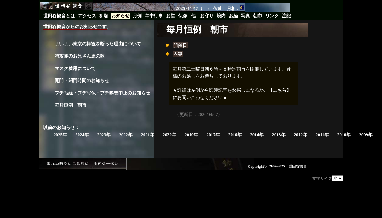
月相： (235, 8)
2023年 (104, 134)
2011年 (322, 134)
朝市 (257, 15)
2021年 (147, 134)
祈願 (103, 15)
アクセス (87, 15)
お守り (207, 15)
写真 (245, 15)
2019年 (191, 134)
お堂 (170, 15)
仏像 (182, 15)
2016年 (235, 134)
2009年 (365, 134)
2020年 (169, 134)
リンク (272, 15)
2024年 (82, 134)
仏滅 (217, 8)
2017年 (213, 134)
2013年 (278, 134)
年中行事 (154, 15)
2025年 (60, 134)
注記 (286, 15)
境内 (221, 15)
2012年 (300, 134)
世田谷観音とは (59, 15)
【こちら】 (279, 90)
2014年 (256, 134)
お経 (233, 15)
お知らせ (120, 15)
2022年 (125, 134)
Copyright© (257, 166)
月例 (137, 15)
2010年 (344, 134)
